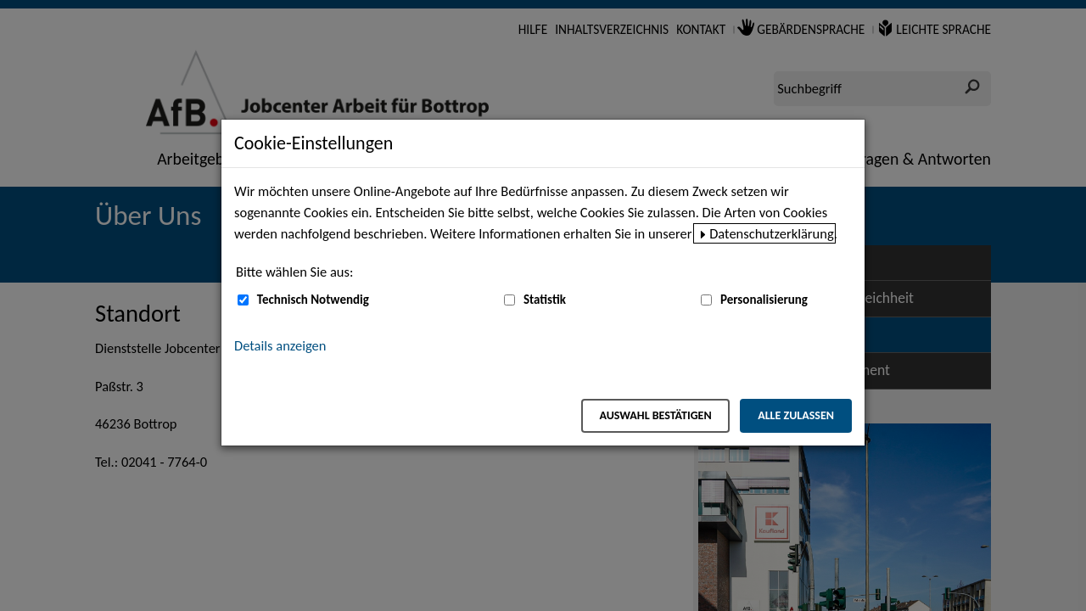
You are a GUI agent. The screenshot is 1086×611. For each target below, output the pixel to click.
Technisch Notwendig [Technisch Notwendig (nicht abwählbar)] (313, 299)
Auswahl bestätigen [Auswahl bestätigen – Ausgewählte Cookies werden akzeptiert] (655, 415)
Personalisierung (764, 299)
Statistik (544, 299)
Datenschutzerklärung (771, 233)
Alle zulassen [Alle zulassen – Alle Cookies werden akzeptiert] (796, 415)
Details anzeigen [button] (280, 345)
